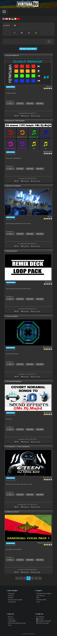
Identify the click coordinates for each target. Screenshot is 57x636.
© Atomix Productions (28, 634)
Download (11, 593)
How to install (36, 116)
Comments (26, 116)
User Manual (40, 595)
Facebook (40, 617)
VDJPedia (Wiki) (41, 600)
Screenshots (12, 602)
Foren (38, 602)
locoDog (49, 282)
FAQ (37, 597)
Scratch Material (12, 55)
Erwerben (11, 595)
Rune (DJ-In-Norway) (45, 543)
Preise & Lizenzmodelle (15, 600)
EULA (9, 625)
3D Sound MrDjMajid (13, 381)
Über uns (10, 617)
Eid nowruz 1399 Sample (15, 121)
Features (10, 597)
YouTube (40, 619)
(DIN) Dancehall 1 (12, 512)
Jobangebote (12, 621)
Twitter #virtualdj (42, 623)
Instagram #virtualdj (43, 621)
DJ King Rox (48, 347)
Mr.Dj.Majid (48, 151)
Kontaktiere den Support (43, 593)
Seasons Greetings (13, 186)
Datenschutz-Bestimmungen (17, 623)
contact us (11, 619)
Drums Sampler (12, 316)
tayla (50, 217)
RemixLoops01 (11, 251)
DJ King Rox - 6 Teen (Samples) (18, 446)
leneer (50, 86)
